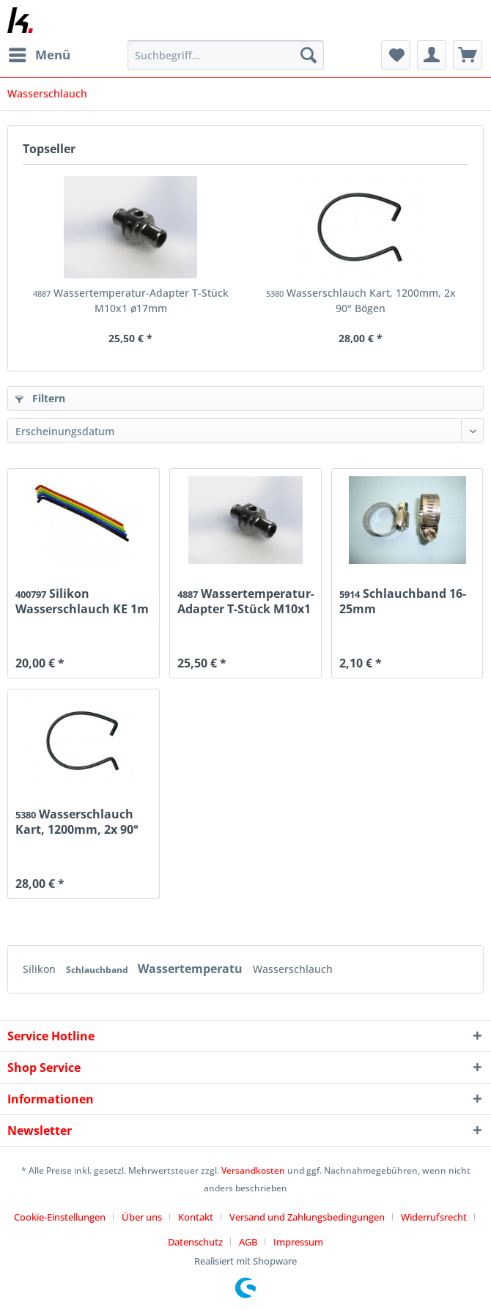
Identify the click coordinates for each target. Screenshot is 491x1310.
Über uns (142, 1217)
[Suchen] (308, 55)
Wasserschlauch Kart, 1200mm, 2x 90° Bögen (361, 300)
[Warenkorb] (467, 55)
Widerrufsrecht (434, 1217)
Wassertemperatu (192, 969)
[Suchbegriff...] (226, 55)
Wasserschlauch (293, 969)
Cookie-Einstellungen (60, 1217)
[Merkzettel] (395, 55)
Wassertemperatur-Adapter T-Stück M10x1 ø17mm (131, 300)
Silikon (41, 969)
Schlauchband (98, 969)
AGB (248, 1241)
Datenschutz (195, 1241)
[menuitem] (39, 55)
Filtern (40, 398)
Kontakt (195, 1217)
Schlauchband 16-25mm (402, 600)
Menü (39, 53)
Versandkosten (253, 1170)
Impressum (298, 1241)
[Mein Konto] (431, 55)
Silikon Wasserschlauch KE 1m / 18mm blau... (82, 600)
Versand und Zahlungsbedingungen (307, 1217)
